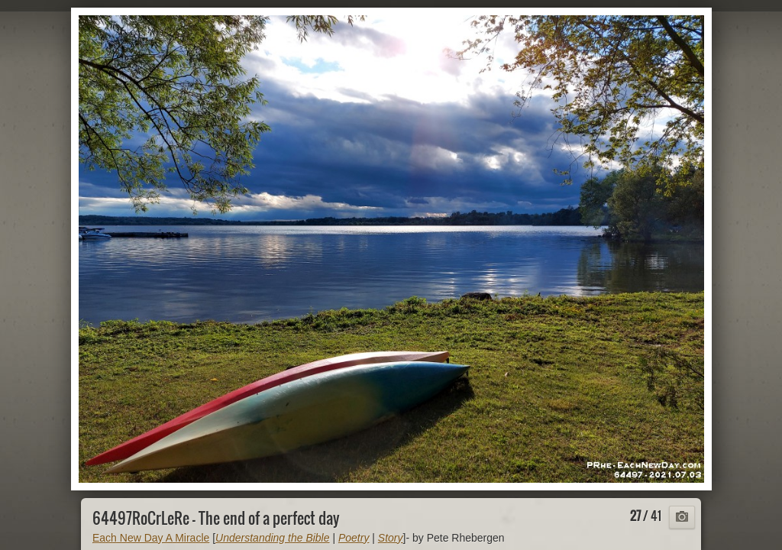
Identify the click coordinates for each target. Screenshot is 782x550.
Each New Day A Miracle (150, 538)
